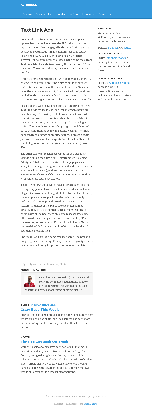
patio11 (127, 47)
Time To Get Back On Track (44, 342)
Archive (27, 13)
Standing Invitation (67, 13)
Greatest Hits (43, 13)
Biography (88, 13)
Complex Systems (119, 82)
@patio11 (113, 47)
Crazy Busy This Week (40, 310)
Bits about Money (116, 58)
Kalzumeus (29, 4)
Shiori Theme (90, 404)
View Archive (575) (43, 304)
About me (105, 13)
